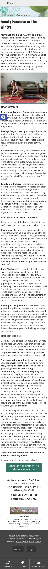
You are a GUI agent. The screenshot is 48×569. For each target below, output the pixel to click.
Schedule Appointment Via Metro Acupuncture (24, 467)
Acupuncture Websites (18, 535)
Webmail (18, 549)
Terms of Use (22, 541)
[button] (3, 117)
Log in (31, 549)
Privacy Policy (35, 541)
